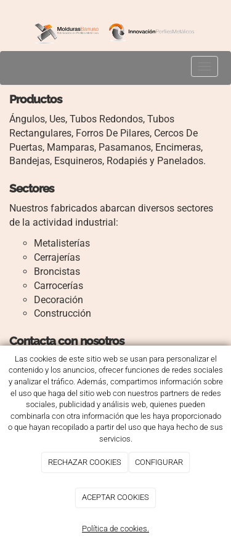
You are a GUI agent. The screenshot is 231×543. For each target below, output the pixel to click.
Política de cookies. (115, 528)
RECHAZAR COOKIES (84, 462)
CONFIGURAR (159, 462)
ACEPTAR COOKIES (115, 497)
